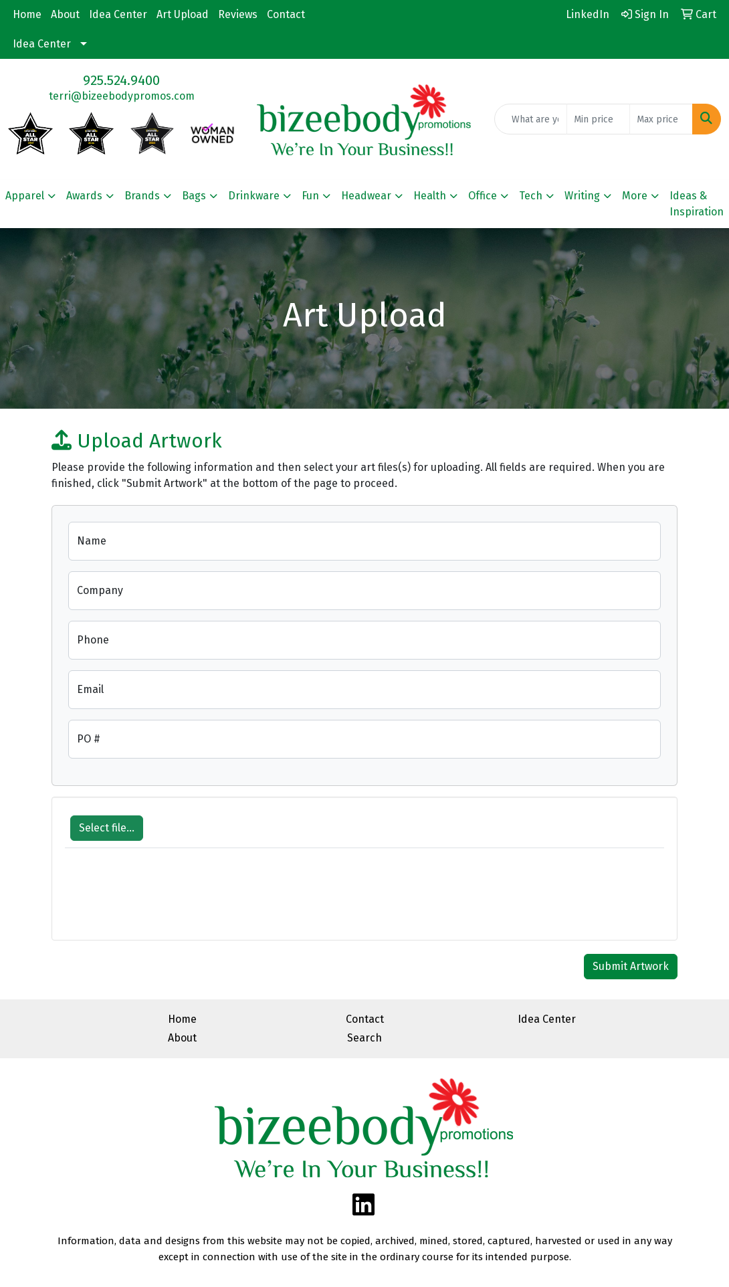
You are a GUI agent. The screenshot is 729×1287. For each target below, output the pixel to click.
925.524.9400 (121, 80)
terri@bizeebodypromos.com (122, 96)
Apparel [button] (24, 195)
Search (364, 1037)
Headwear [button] (366, 195)
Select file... (106, 827)
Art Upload (183, 14)
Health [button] (429, 195)
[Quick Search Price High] (661, 119)
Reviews (237, 14)
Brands (142, 195)
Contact (286, 14)
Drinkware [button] (254, 195)
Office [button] (482, 195)
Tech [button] (530, 195)
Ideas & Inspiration (696, 203)
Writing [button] (582, 195)
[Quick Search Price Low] (598, 119)
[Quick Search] (531, 119)
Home (27, 14)
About (65, 14)
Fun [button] (310, 195)
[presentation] (166, 901)
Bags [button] (194, 195)
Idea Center (118, 14)
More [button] (634, 195)
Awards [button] (84, 195)
